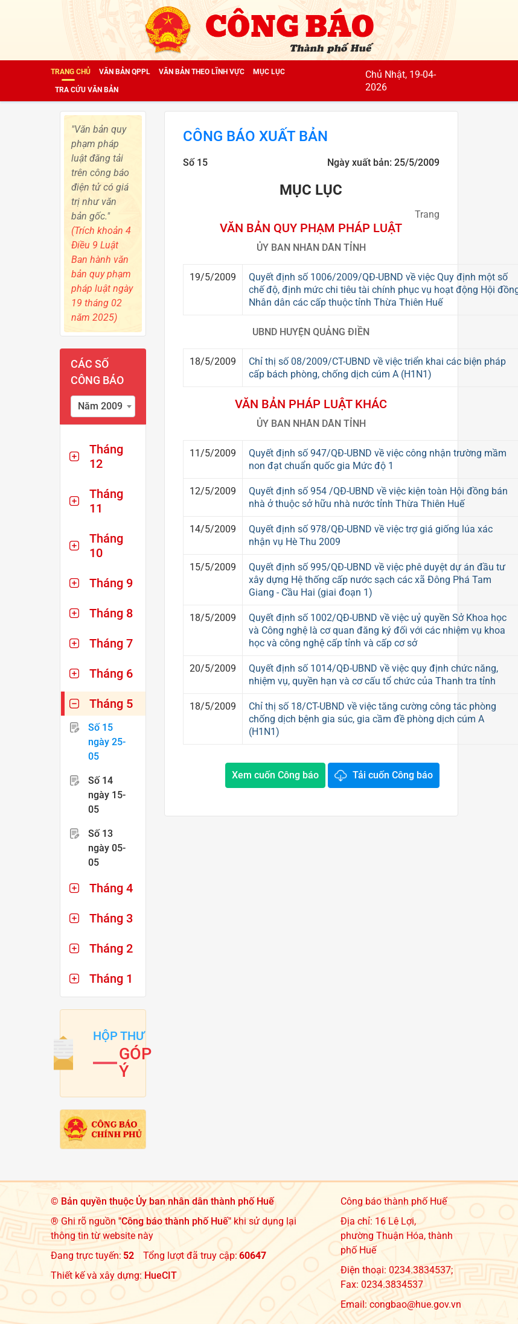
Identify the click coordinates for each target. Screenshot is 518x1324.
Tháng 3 (111, 918)
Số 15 (107, 742)
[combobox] (103, 406)
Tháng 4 (111, 888)
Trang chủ (71, 72)
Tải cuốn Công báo (393, 775)
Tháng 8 (111, 613)
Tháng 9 (111, 583)
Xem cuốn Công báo (275, 775)
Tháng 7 (111, 643)
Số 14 (107, 795)
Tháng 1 (111, 978)
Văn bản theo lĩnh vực (202, 72)
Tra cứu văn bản (86, 90)
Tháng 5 (111, 703)
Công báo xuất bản (255, 137)
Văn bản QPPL (124, 72)
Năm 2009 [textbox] (100, 406)
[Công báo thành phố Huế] (259, 29)
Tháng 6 (111, 673)
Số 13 (107, 848)
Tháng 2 (111, 948)
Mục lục (269, 72)
